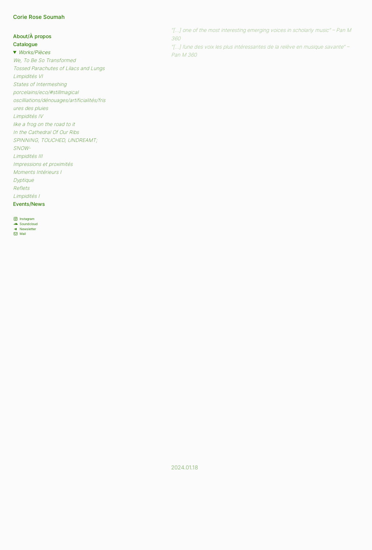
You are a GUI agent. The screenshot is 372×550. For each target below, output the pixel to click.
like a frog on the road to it (44, 124)
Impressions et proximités (43, 164)
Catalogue (25, 44)
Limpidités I (26, 196)
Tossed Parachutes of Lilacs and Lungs (59, 68)
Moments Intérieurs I (37, 172)
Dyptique (23, 180)
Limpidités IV (28, 116)
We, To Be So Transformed (44, 60)
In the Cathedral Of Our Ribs (46, 132)
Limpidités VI (28, 76)
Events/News (29, 204)
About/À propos (32, 36)
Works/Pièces (34, 52)
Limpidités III (28, 156)
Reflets (21, 188)
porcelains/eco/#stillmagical (45, 92)
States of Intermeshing (39, 84)
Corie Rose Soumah (39, 17)
